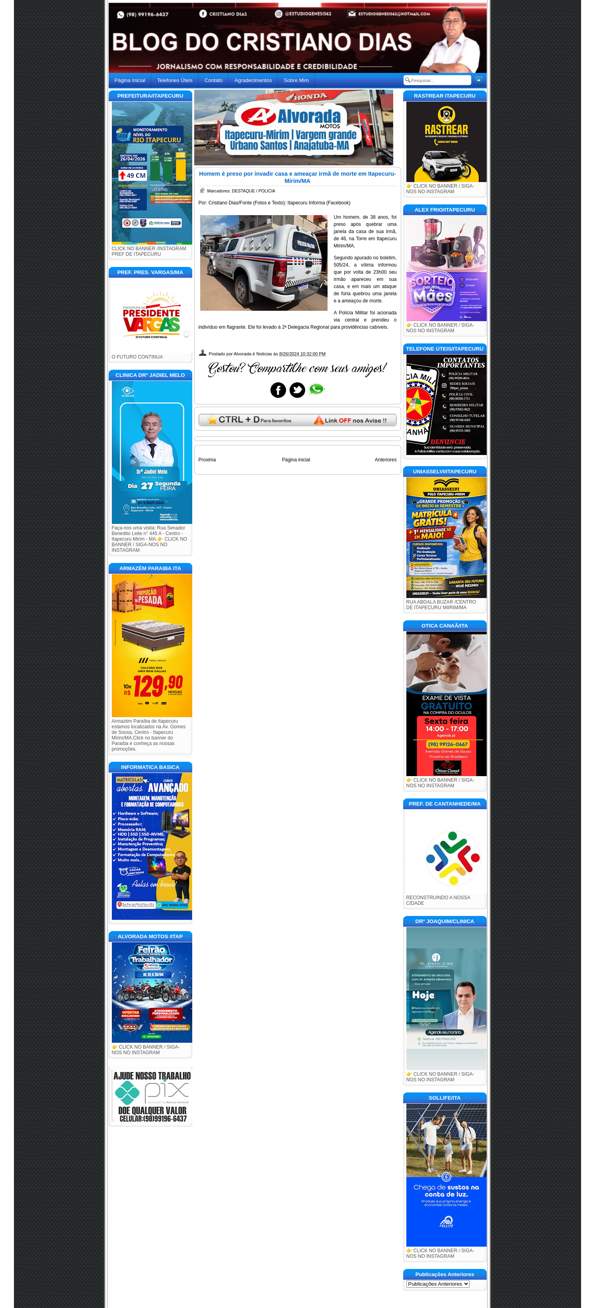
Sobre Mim (296, 80)
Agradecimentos (253, 80)
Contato (214, 80)
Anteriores (386, 460)
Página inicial (296, 460)
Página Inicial (130, 80)
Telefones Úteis (175, 80)
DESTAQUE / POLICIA (253, 190)
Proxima (207, 460)
